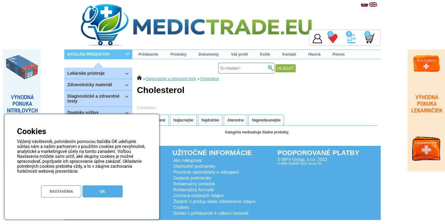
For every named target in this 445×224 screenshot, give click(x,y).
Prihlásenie (148, 54)
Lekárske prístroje (99, 73)
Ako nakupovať (187, 160)
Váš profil (239, 54)
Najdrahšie (210, 120)
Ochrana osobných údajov (198, 195)
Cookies (181, 207)
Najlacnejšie (183, 120)
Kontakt (289, 54)
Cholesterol (209, 79)
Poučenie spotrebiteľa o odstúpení (206, 172)
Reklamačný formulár (193, 189)
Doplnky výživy (99, 112)
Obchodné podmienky (194, 166)
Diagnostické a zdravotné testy (99, 97)
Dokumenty (209, 54)
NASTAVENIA (61, 191)
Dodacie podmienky (192, 177)
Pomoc (339, 54)
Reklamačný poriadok (194, 183)
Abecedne (235, 120)
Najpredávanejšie (266, 120)
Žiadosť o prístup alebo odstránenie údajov (214, 201)
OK (102, 191)
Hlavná (314, 54)
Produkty (178, 54)
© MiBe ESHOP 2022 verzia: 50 (299, 163)
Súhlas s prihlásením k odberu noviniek (211, 213)
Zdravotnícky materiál (99, 84)
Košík (265, 54)
